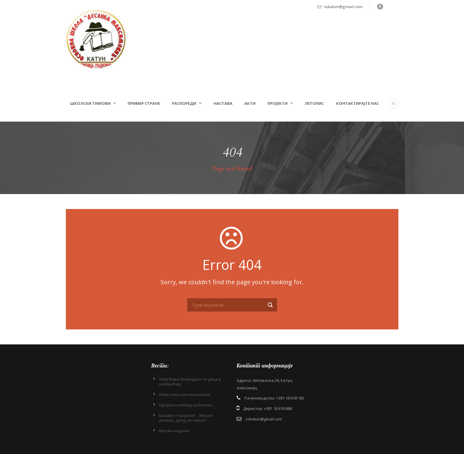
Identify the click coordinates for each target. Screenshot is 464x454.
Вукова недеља (174, 430)
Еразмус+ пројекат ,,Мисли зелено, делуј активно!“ (186, 418)
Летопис (314, 103)
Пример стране (144, 103)
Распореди (184, 103)
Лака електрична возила (184, 394)
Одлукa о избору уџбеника (185, 405)
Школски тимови (90, 103)
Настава (223, 103)
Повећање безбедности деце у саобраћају (190, 381)
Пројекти (277, 103)
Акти (250, 103)
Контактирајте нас (357, 103)
